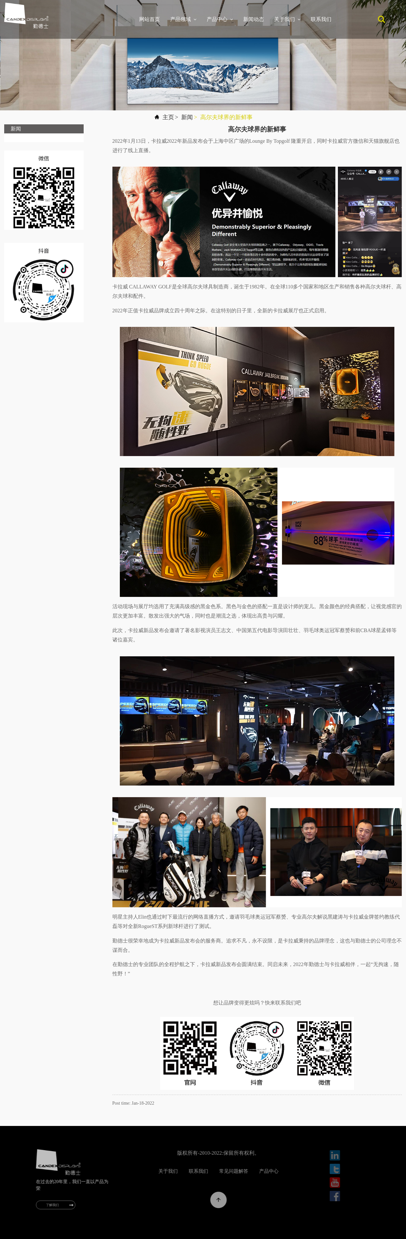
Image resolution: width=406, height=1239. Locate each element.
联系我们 (321, 19)
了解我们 (57, 1205)
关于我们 (287, 19)
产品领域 (183, 19)
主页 (168, 117)
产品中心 (220, 19)
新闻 (187, 117)
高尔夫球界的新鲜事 (226, 117)
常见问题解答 (249, 1171)
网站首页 (149, 19)
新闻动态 (253, 19)
